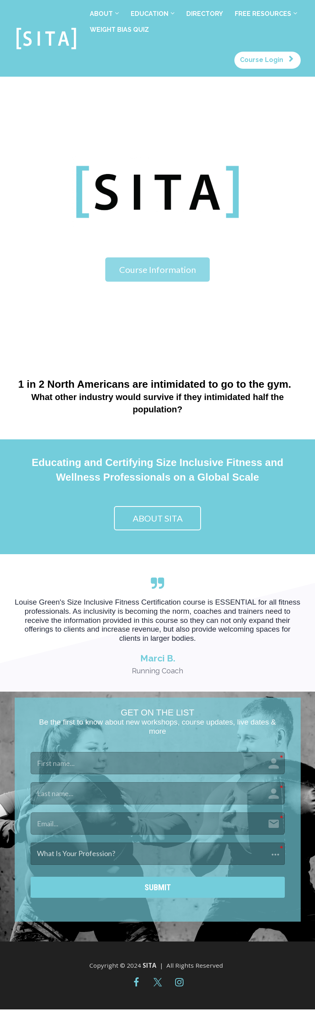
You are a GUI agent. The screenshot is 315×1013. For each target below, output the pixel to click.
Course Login (266, 60)
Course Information (157, 269)
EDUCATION (149, 13)
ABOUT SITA (158, 518)
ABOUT (101, 13)
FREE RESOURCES (263, 13)
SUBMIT (157, 889)
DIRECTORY (204, 13)
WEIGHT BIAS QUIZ (119, 29)
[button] (158, 854)
